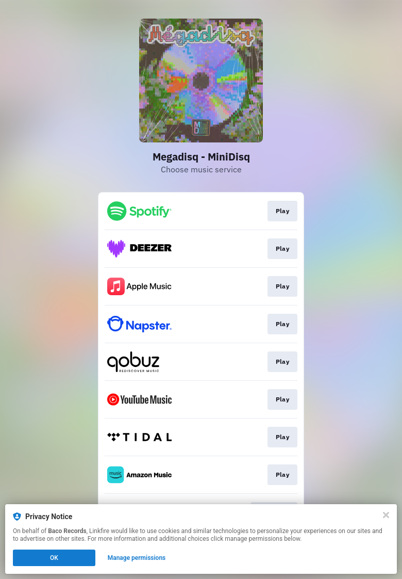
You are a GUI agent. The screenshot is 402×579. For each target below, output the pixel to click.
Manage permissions (137, 557)
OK (54, 557)
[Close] (386, 515)
